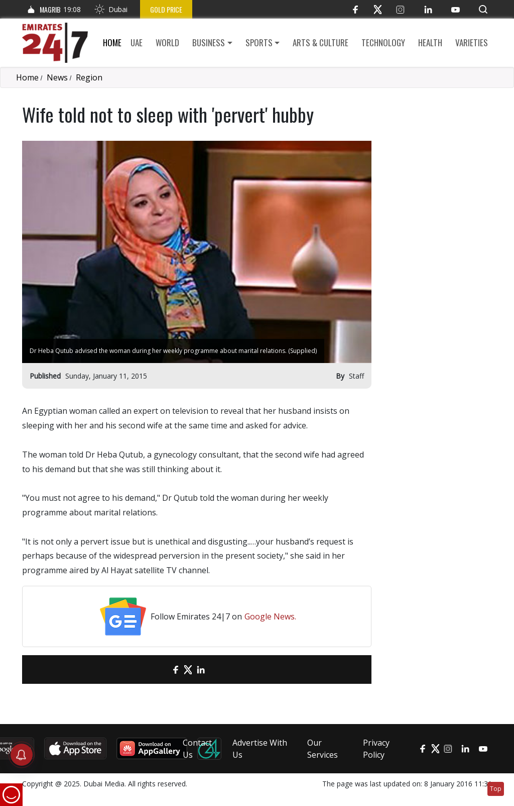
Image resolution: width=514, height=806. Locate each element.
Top (495, 788)
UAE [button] (137, 42)
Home (112, 42)
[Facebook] (355, 9)
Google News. (270, 616)
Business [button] (208, 42)
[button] (483, 9)
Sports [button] (259, 42)
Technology (383, 42)
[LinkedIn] (428, 9)
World (167, 42)
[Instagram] (400, 9)
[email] (158, 669)
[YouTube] (455, 9)
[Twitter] (377, 9)
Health (430, 42)
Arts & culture (320, 42)
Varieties (471, 42)
